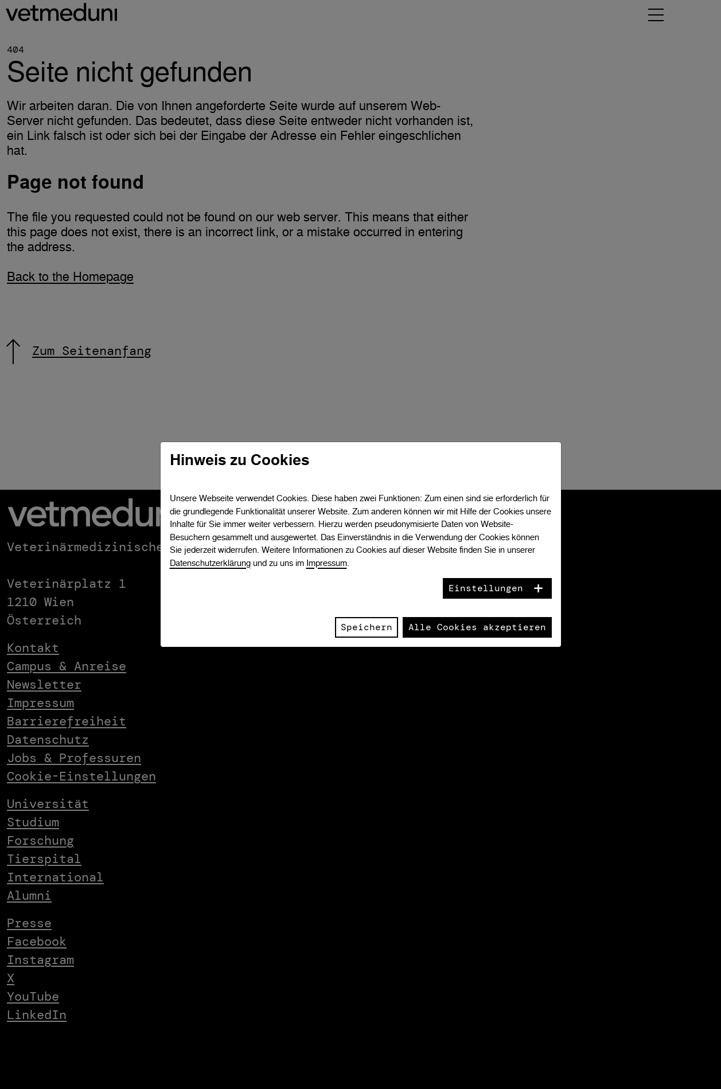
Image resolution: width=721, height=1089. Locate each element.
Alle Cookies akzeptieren (477, 627)
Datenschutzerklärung (210, 563)
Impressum (326, 563)
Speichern (366, 627)
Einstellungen (486, 588)
